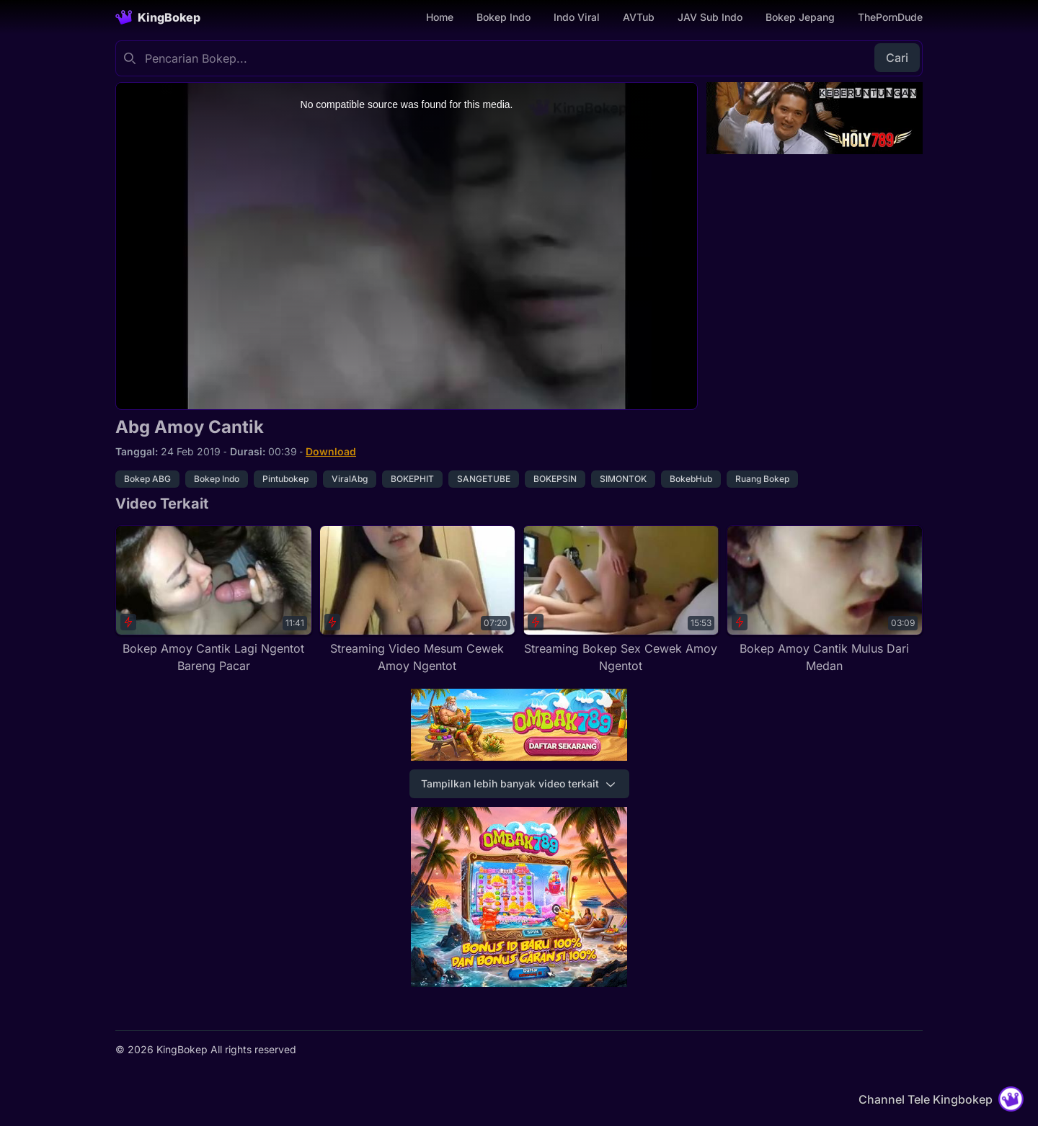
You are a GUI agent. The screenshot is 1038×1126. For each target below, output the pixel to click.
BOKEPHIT (412, 478)
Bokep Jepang (800, 17)
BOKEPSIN (555, 478)
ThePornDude (890, 17)
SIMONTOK (623, 478)
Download (331, 451)
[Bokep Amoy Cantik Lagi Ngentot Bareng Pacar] (213, 599)
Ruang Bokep (762, 478)
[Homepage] (157, 17)
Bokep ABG (147, 478)
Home (439, 17)
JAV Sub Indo (710, 17)
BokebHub (691, 478)
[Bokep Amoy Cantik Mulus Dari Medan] (825, 599)
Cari (897, 57)
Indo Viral (577, 17)
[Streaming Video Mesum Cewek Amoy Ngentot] (417, 599)
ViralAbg (350, 478)
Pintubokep (285, 478)
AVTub (639, 17)
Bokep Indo (503, 17)
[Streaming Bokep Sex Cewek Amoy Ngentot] (621, 599)
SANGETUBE (483, 478)
